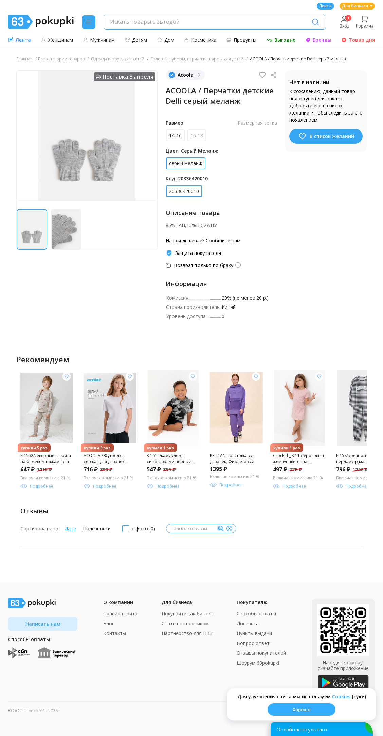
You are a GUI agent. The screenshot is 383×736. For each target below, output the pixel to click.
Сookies (341, 696)
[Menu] (88, 22)
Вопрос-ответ (253, 643)
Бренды (318, 40)
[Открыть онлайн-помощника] (322, 729)
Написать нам (42, 623)
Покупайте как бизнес (187, 613)
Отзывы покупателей (261, 653)
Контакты (114, 633)
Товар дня (358, 40)
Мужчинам (99, 40)
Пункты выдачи (254, 633)
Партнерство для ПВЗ (187, 633)
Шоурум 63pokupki (258, 663)
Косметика (200, 40)
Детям (136, 40)
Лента (325, 6)
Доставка (248, 623)
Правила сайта (120, 613)
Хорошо (301, 709)
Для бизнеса (357, 6)
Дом (165, 40)
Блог (108, 623)
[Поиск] (315, 22)
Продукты (241, 40)
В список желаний (326, 136)
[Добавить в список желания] (66, 376)
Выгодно (281, 40)
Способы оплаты (256, 613)
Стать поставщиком (185, 623)
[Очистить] (229, 529)
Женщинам (57, 40)
